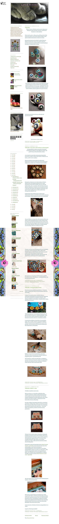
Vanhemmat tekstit (45, 515)
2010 (13, 155)
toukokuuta (15, 192)
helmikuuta (15, 187)
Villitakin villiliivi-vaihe (31, 388)
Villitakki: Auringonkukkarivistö (33, 287)
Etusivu (36, 515)
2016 (13, 165)
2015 (13, 163)
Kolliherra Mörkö (41, 281)
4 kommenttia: (39, 510)
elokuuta (14, 197)
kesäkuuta (15, 194)
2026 (13, 209)
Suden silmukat (15, 246)
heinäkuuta (15, 195)
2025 (13, 207)
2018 (13, 168)
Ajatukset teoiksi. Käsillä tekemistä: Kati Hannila (16, 238)
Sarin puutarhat (15, 223)
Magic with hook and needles (16, 276)
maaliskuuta (15, 189)
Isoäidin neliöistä (13, 66)
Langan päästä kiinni (16, 253)
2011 (12, 156)
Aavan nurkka (29, 5)
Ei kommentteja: (39, 141)
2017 (13, 166)
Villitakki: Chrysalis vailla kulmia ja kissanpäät (37, 147)
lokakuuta (15, 199)
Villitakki (36, 511)
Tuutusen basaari (15, 284)
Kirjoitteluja (12, 58)
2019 (13, 170)
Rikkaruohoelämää (15, 215)
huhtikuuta (15, 190)
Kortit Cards (12, 63)
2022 (13, 175)
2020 (13, 171)
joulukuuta (15, 202)
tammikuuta (15, 176)
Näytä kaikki (21, 291)
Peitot (11, 65)
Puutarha (12, 62)
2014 (13, 161)
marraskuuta (15, 200)
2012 (13, 158)
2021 (13, 173)
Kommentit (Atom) (30, 518)
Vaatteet (31, 511)
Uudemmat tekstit (28, 515)
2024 (13, 206)
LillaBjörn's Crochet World (17, 261)
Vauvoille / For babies (14, 60)
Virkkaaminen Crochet (34, 142)
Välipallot (27, 27)
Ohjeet (11, 67)
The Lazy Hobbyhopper (16, 230)
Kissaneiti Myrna (33, 281)
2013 (13, 160)
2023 (13, 204)
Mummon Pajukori (15, 268)
